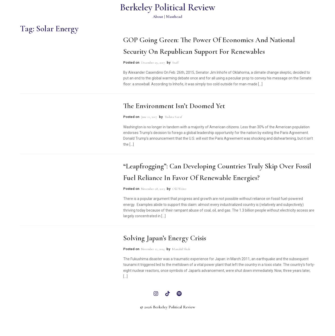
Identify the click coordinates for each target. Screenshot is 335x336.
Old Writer (179, 189)
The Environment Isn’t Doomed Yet (174, 105)
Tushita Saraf (173, 117)
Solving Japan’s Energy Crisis (164, 238)
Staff (175, 63)
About (158, 16)
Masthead (174, 16)
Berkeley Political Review (167, 7)
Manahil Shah (181, 249)
